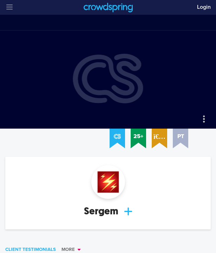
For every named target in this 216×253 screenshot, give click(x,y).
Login (204, 7)
